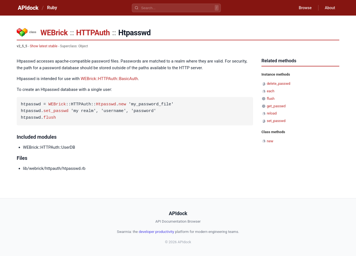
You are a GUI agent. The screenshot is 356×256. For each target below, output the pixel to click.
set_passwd (55, 111)
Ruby (52, 7)
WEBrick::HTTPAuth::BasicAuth (109, 78)
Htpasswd (106, 104)
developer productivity (156, 232)
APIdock (28, 7)
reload (271, 113)
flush (49, 118)
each (270, 91)
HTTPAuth (93, 32)
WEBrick (54, 32)
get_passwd (276, 106)
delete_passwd (278, 83)
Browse (304, 8)
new (122, 104)
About (329, 8)
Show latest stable (43, 46)
